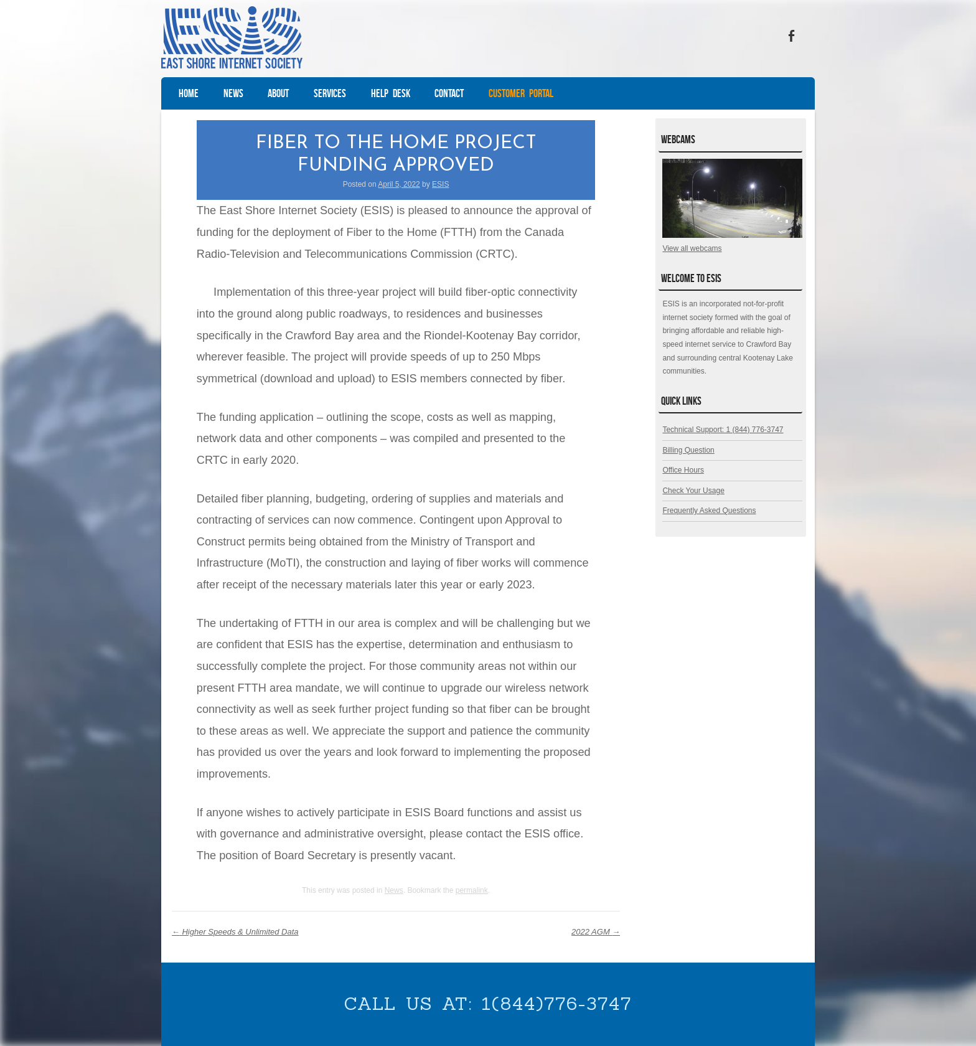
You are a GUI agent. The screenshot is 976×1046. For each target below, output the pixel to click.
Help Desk (390, 93)
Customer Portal (521, 93)
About (278, 93)
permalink (472, 890)
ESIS (440, 184)
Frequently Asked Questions (709, 510)
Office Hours (682, 470)
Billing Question (688, 450)
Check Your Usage (693, 490)
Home (189, 93)
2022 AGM (595, 931)
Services (330, 93)
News (233, 93)
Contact (449, 93)
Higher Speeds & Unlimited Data (235, 931)
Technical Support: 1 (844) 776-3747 (722, 429)
